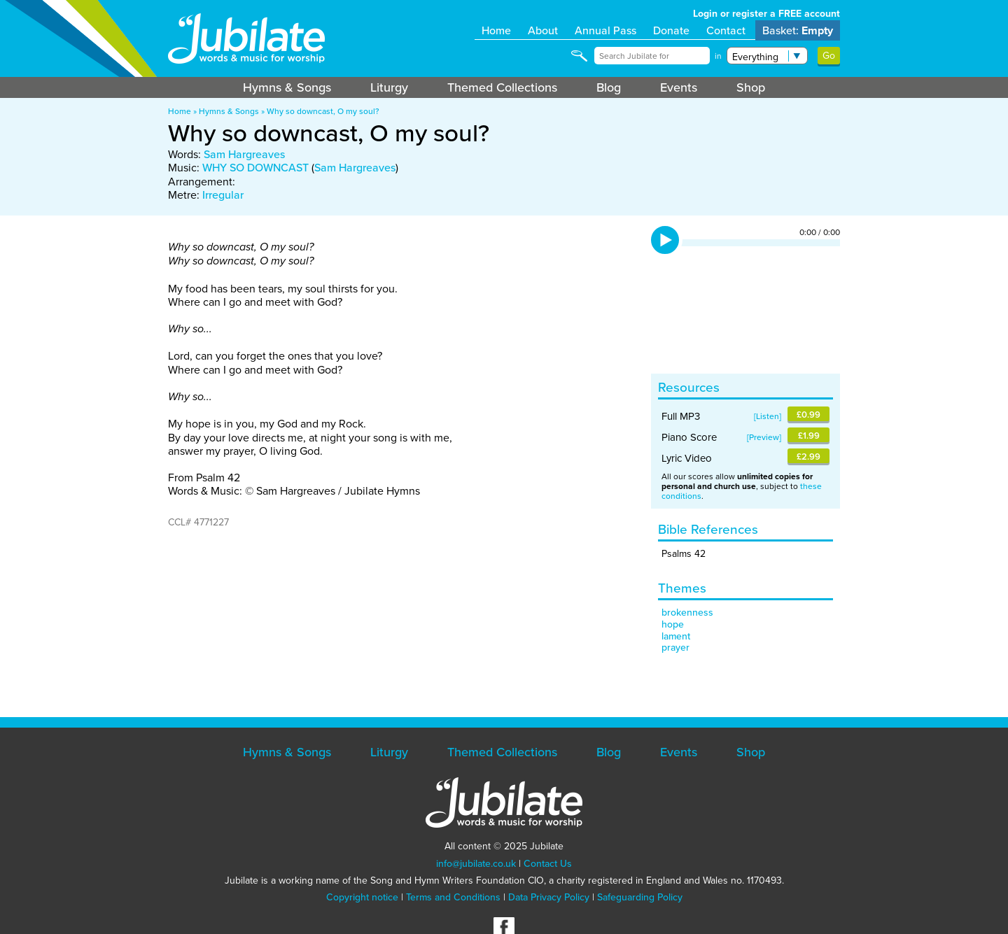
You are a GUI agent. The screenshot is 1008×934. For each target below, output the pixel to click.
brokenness (687, 612)
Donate (671, 30)
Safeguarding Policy (639, 897)
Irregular (223, 195)
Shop (750, 87)
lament (676, 636)
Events (678, 87)
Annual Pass (605, 30)
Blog (608, 87)
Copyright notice (362, 897)
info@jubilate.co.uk (476, 863)
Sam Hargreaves (244, 154)
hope (673, 624)
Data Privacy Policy (548, 897)
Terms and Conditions (453, 897)
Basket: (797, 30)
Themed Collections (502, 87)
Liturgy (389, 87)
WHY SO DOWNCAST (255, 168)
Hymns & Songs (287, 87)
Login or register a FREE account (766, 13)
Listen (767, 416)
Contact (726, 30)
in (718, 56)
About (543, 30)
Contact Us (548, 863)
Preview (764, 437)
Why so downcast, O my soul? (323, 111)
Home (496, 30)
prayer (676, 647)
